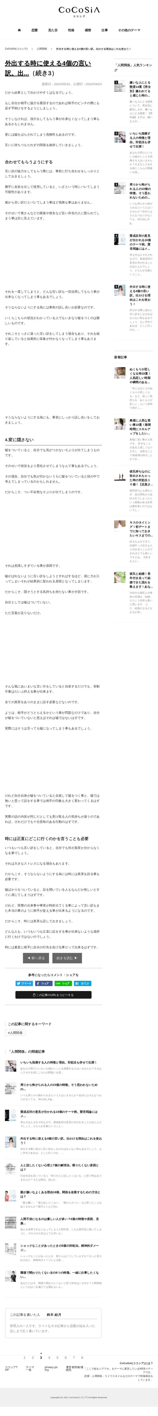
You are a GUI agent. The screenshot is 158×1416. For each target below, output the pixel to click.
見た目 (53, 30)
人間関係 (16, 1032)
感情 (88, 30)
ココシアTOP (11, 1369)
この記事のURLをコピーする (53, 995)
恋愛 (35, 30)
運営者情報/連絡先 (74, 1369)
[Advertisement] (53, 255)
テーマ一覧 (30, 1369)
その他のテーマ (129, 30)
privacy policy (51, 1369)
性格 (71, 30)
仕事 (104, 30)
